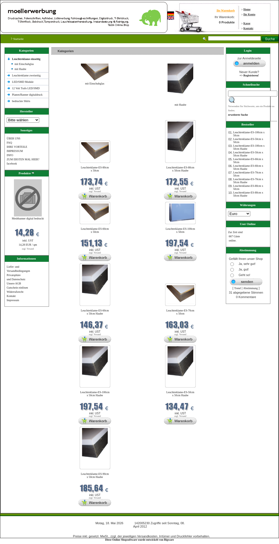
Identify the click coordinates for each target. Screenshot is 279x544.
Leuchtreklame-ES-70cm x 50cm (180, 312)
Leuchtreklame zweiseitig (26, 75)
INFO (10, 155)
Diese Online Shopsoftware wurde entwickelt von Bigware (139, 539)
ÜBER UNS (13, 138)
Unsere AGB (14, 283)
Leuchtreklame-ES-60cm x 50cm (95, 230)
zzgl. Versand (28, 249)
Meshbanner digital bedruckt (28, 218)
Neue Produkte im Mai (65, 116)
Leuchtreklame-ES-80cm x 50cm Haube (180, 169)
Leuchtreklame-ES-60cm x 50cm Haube (95, 312)
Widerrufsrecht (15, 291)
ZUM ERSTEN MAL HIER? (23, 159)
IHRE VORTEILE (17, 146)
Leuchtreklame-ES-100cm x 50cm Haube (95, 394)
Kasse (246, 23)
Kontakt (248, 28)
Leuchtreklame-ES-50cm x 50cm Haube (180, 394)
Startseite (17, 38)
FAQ (9, 142)
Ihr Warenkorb (226, 10)
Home (247, 9)
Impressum (13, 300)
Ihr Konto (249, 14)
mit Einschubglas (24, 64)
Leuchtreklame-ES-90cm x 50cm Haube (95, 475)
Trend (237, 288)
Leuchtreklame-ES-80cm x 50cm (95, 169)
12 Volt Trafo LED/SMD (26, 88)
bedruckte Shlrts (21, 101)
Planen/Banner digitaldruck (27, 94)
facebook (12, 163)
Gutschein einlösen (17, 287)
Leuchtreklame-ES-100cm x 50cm (180, 230)
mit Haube (20, 69)
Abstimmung (250, 288)
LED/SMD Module (23, 81)
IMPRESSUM (15, 151)
